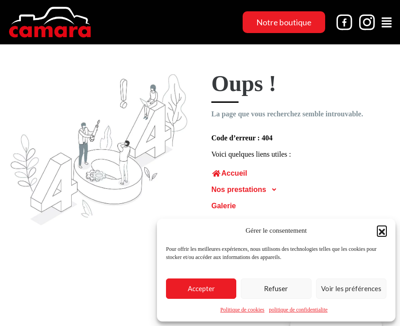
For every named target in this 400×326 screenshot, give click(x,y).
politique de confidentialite (298, 310)
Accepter (201, 288)
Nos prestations (246, 190)
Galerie (223, 206)
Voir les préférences (351, 288)
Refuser (276, 288)
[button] (381, 230)
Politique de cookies (242, 310)
